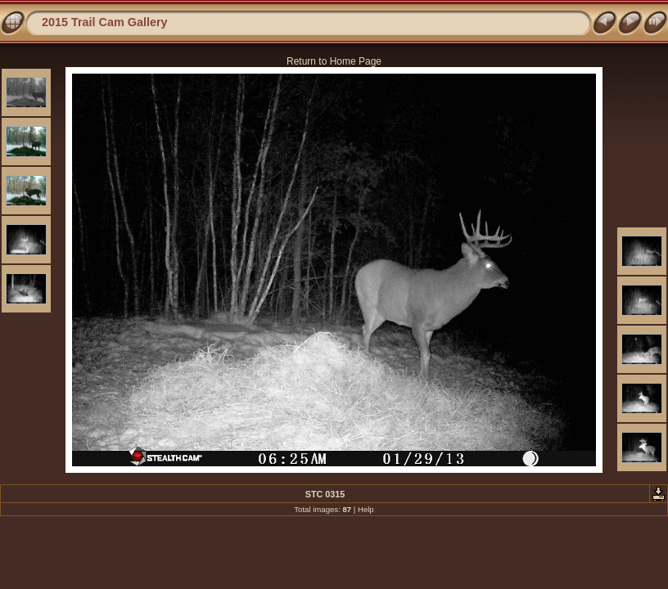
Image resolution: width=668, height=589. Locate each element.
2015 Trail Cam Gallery (105, 22)
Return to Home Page (334, 61)
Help (366, 509)
